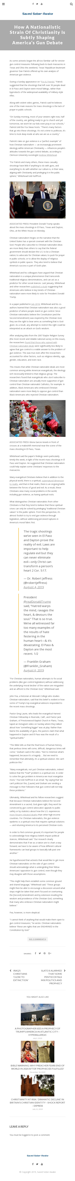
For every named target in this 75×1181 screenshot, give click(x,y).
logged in (26, 1135)
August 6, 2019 (34, 670)
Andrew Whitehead (48, 155)
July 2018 (35, 304)
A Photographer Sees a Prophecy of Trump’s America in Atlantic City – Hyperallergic (37, 1031)
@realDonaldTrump (37, 602)
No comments (37, 939)
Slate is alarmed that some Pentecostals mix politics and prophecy (51, 977)
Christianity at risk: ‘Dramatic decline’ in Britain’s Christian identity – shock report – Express (37, 1102)
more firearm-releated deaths (24, 814)
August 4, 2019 (34, 587)
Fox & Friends (47, 81)
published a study (39, 286)
